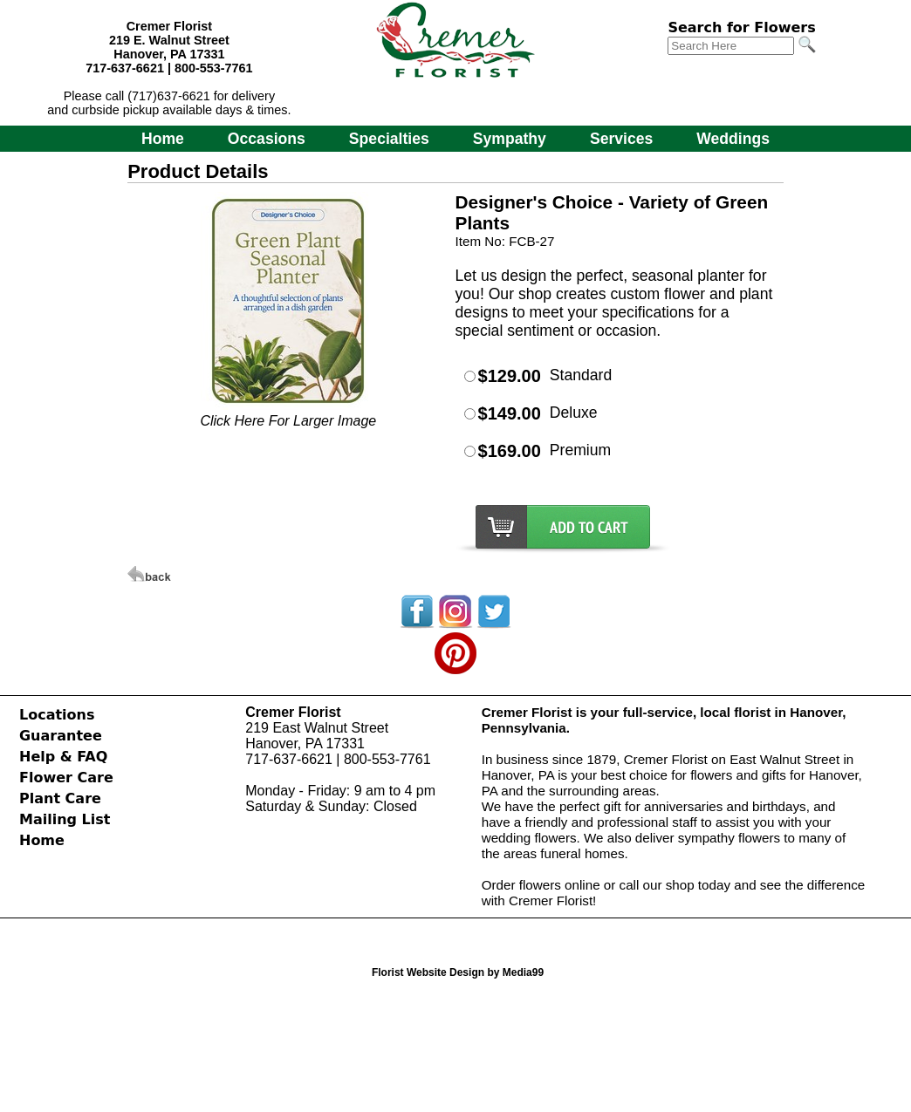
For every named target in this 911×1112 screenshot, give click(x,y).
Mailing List (64, 819)
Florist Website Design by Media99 (458, 972)
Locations (57, 714)
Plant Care (60, 798)
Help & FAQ (63, 756)
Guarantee (60, 735)
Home (162, 138)
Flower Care (66, 777)
